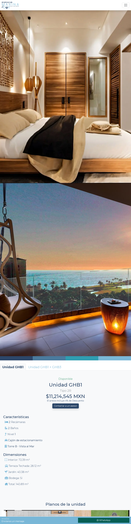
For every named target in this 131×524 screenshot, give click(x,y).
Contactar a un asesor (65, 406)
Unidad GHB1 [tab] (13, 367)
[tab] (44, 367)
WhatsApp (103, 520)
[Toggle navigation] (125, 5)
